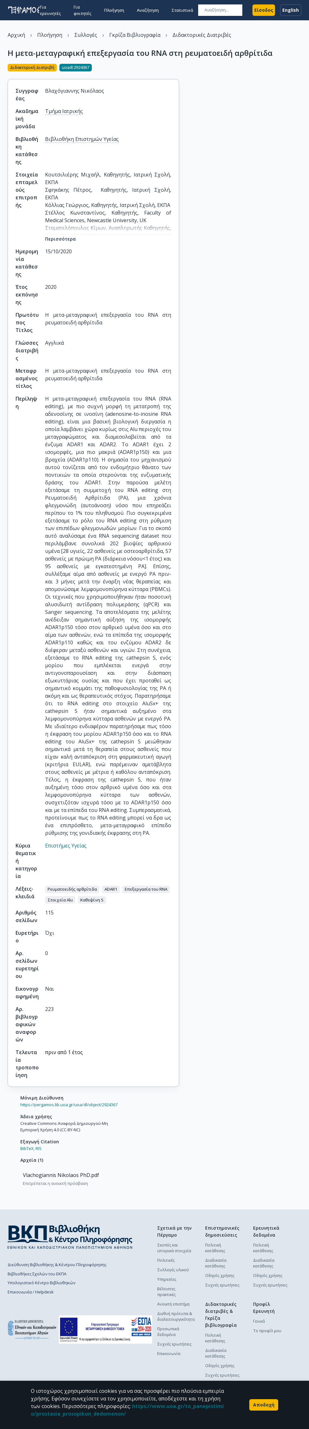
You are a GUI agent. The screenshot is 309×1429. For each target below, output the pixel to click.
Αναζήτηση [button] (148, 10)
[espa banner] (105, 1329)
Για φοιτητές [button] (82, 10)
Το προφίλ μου (267, 1330)
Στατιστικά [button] (182, 10)
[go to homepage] (24, 10)
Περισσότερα (60, 239)
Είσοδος (263, 10)
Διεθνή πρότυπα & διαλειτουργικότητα (176, 1316)
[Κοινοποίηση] (176, 68)
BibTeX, (27, 1148)
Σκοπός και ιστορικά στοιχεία (174, 1247)
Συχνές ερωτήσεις (174, 1344)
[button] (72, 889)
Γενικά (259, 1321)
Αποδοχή (263, 1405)
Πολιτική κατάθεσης (215, 1247)
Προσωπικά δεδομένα (168, 1331)
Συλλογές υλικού (173, 1270)
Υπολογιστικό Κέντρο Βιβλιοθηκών (41, 1283)
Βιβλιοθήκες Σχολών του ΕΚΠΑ (37, 1274)
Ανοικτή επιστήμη (173, 1304)
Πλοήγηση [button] (114, 10)
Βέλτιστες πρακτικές (166, 1291)
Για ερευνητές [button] (50, 10)
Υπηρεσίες (166, 1279)
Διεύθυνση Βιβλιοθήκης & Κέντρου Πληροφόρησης (57, 1264)
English (290, 10)
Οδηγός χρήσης (219, 1275)
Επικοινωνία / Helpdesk (31, 1292)
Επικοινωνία (168, 1353)
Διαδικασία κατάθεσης (215, 1263)
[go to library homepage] (70, 1237)
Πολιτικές (166, 1260)
